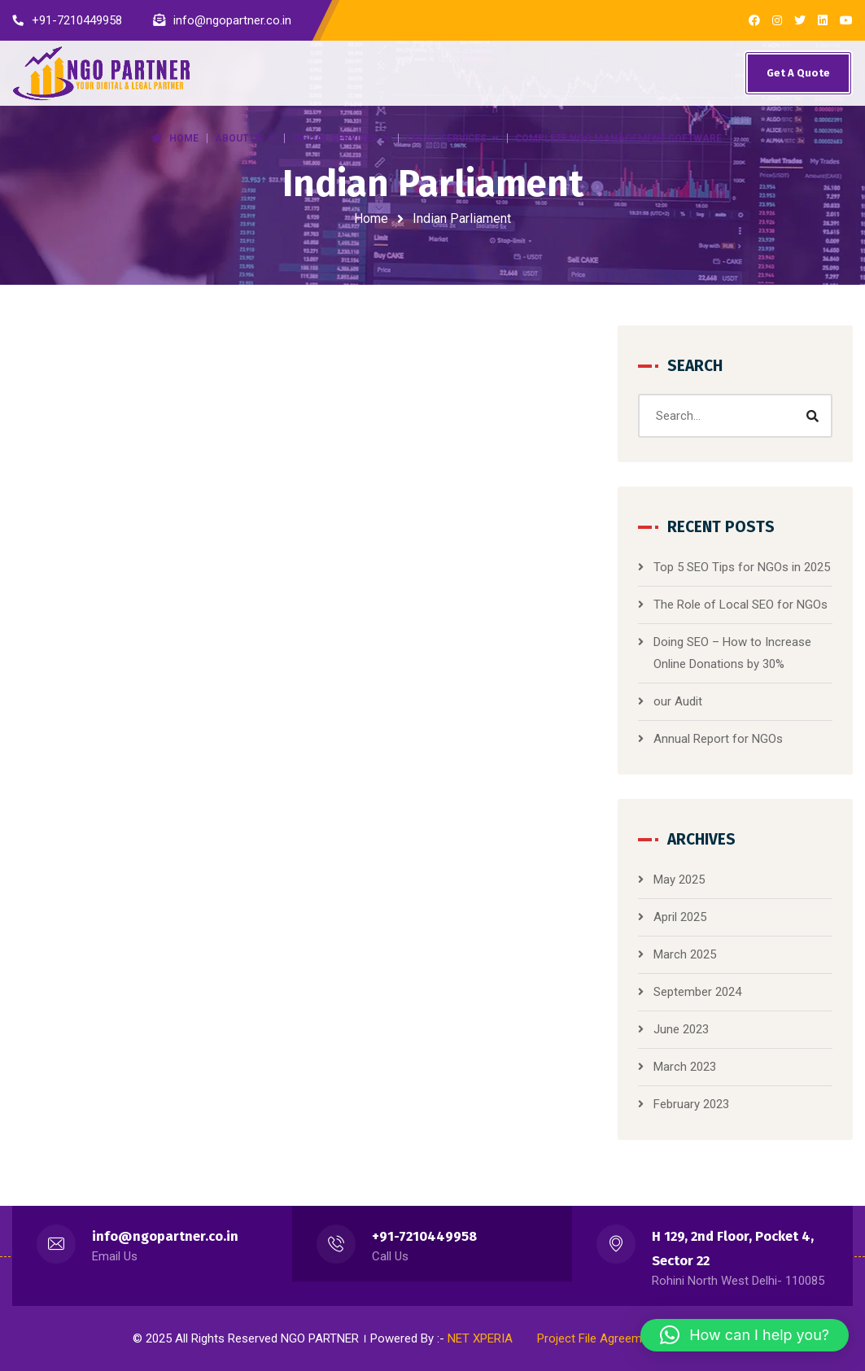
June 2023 (681, 1029)
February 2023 (691, 1104)
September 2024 (697, 992)
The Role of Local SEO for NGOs (740, 604)
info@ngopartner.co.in (165, 1236)
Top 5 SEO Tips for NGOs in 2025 (741, 567)
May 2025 (679, 879)
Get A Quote (798, 73)
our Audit (677, 701)
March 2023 (684, 1066)
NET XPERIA (480, 1338)
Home (371, 218)
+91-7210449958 (424, 1236)
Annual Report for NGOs (718, 738)
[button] (744, 1335)
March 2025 (684, 954)
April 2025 (679, 917)
